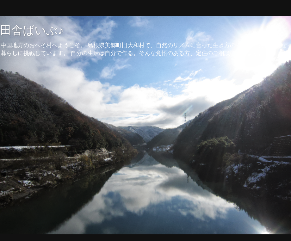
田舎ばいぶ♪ (32, 30)
